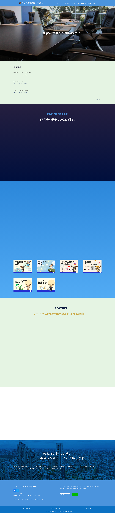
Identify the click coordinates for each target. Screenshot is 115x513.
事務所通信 (24, 75)
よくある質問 (82, 3)
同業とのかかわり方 (19, 81)
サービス (59, 3)
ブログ (74, 3)
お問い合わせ (91, 3)
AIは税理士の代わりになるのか (22, 72)
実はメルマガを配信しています (22, 90)
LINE (74, 493)
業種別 (67, 3)
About (53, 3)
